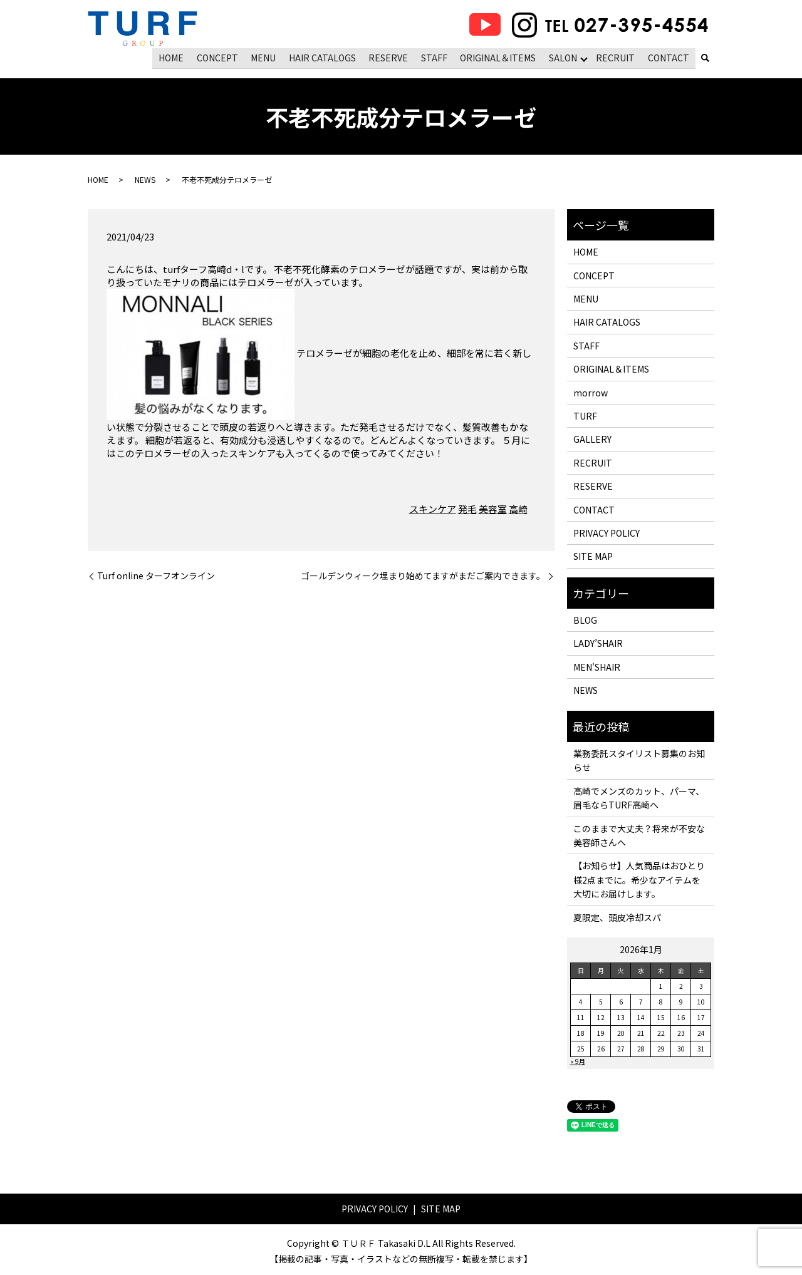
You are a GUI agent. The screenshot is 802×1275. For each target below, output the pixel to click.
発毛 (467, 508)
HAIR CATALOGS (324, 57)
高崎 (518, 508)
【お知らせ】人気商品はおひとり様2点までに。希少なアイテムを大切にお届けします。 (639, 879)
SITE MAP (593, 555)
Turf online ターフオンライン (156, 575)
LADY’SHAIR (598, 642)
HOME (176, 57)
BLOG (585, 619)
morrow (590, 391)
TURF (585, 415)
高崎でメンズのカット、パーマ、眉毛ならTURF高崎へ (638, 797)
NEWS (145, 178)
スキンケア (432, 508)
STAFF (436, 57)
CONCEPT (221, 57)
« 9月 (577, 1060)
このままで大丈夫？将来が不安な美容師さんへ (639, 834)
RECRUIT (616, 57)
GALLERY (592, 438)
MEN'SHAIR (596, 666)
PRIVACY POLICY (606, 532)
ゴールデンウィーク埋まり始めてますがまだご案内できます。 (423, 575)
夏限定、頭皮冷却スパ (617, 916)
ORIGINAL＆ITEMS (499, 57)
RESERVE (390, 57)
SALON (563, 57)
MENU (266, 57)
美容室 (493, 508)
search (704, 58)
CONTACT (668, 57)
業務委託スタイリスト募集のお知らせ (639, 759)
